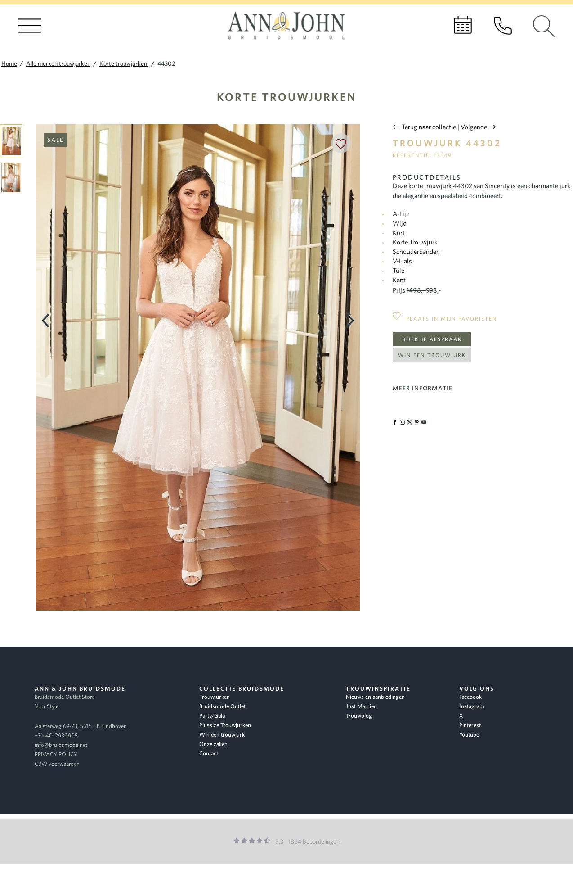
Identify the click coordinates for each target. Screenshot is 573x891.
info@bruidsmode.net (61, 745)
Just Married (361, 706)
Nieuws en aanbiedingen (375, 696)
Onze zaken (213, 744)
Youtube (469, 734)
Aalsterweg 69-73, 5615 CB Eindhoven (81, 726)
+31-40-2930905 (56, 735)
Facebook (470, 696)
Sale (55, 139)
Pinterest (470, 725)
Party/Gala (212, 715)
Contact (208, 753)
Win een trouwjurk (432, 355)
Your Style (46, 706)
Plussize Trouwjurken (225, 725)
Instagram (471, 706)
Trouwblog (359, 715)
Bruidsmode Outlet (222, 706)
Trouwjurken (214, 696)
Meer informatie (422, 388)
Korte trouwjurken (287, 96)
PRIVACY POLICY (56, 754)
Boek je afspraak (432, 339)
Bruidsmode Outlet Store (64, 696)
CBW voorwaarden (57, 763)
